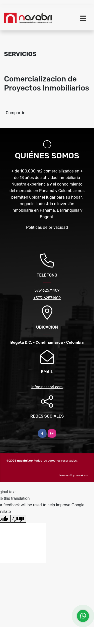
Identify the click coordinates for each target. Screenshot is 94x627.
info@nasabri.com (47, 387)
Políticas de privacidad (47, 227)
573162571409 (46, 290)
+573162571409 (47, 298)
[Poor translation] (18, 519)
